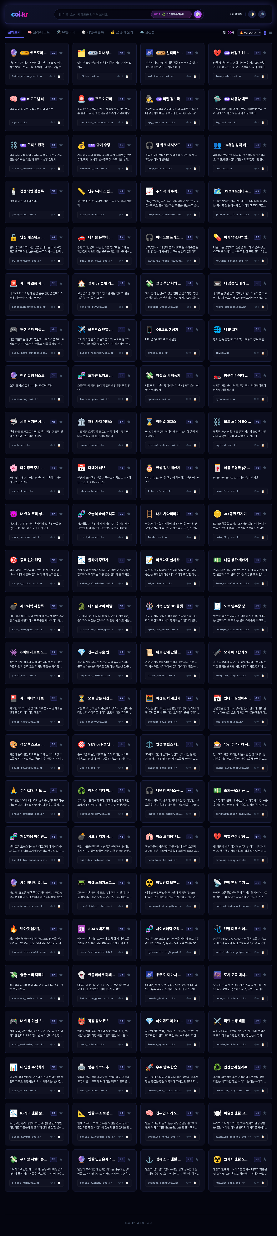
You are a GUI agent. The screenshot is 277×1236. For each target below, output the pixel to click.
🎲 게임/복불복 (93, 32)
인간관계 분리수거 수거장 (175, 14)
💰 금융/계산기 (122, 32)
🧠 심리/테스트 (39, 32)
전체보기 (14, 32)
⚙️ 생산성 (147, 32)
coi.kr (19, 14)
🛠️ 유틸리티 (66, 32)
